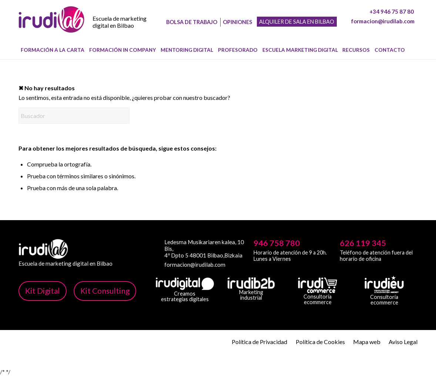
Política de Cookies (320, 341)
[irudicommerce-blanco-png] (317, 285)
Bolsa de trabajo (191, 22)
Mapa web (366, 341)
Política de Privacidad (259, 341)
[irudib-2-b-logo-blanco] (251, 283)
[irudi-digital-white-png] (184, 283)
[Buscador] (74, 116)
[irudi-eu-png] (384, 284)
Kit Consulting (105, 290)
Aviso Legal (403, 341)
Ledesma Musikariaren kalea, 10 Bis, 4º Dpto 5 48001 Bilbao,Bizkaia (204, 249)
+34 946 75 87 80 (391, 11)
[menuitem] (53, 50)
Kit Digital (42, 290)
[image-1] (51, 26)
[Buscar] (413, 50)
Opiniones (237, 22)
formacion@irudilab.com (383, 21)
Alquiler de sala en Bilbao (296, 21)
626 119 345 (363, 243)
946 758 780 (277, 243)
